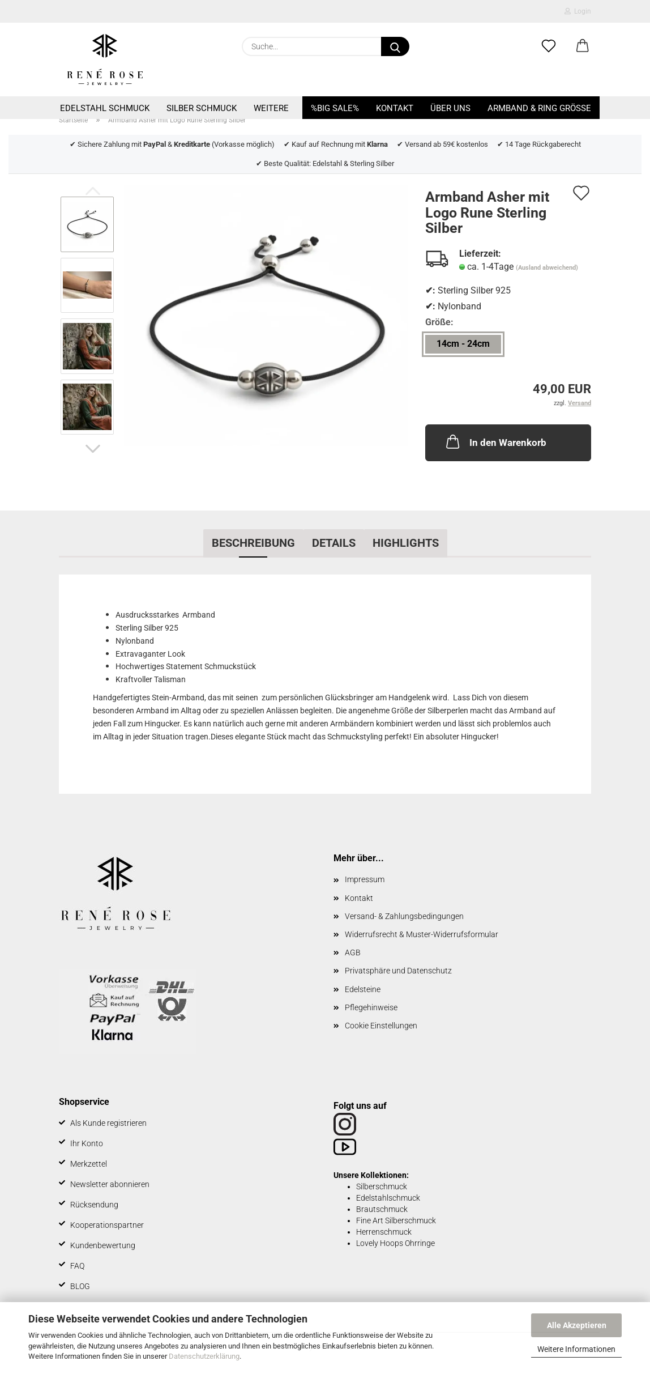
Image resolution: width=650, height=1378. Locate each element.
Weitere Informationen (576, 1349)
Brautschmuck (382, 1209)
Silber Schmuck (201, 108)
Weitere (271, 108)
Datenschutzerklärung (204, 1356)
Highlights (406, 543)
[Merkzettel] (549, 46)
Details (334, 543)
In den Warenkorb (495, 441)
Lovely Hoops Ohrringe (395, 1243)
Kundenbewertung (102, 1245)
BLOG (80, 1286)
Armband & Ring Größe (539, 108)
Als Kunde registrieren (108, 1123)
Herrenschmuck (384, 1231)
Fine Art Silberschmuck (396, 1220)
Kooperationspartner (107, 1225)
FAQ (77, 1265)
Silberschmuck (381, 1186)
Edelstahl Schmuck (104, 108)
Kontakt (394, 108)
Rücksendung (94, 1204)
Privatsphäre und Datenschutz (398, 970)
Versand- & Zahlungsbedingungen (404, 916)
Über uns (450, 108)
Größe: (439, 322)
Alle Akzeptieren (576, 1325)
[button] (583, 46)
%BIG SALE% (335, 108)
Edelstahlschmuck (388, 1197)
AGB (353, 952)
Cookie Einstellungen (381, 1025)
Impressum (364, 879)
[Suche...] (395, 46)
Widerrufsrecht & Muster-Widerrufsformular (421, 934)
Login (578, 11)
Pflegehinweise (371, 1007)
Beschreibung (253, 543)
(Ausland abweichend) (547, 267)
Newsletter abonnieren (109, 1184)
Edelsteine (362, 989)
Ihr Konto (86, 1143)
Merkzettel (88, 1163)
